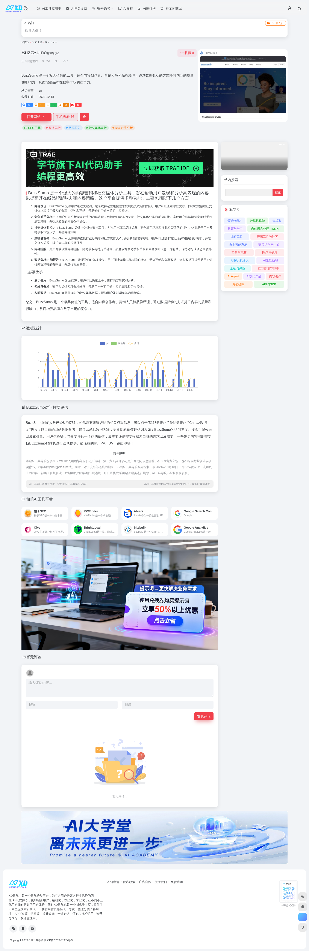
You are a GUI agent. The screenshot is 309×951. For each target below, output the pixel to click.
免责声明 (177, 882)
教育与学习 (235, 228)
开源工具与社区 (267, 236)
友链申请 (113, 882)
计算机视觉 (257, 220)
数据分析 (40, 260)
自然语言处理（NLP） (266, 228)
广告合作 (145, 882)
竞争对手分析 (43, 217)
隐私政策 (129, 882)
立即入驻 (275, 23)
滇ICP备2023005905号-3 (58, 940)
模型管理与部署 (268, 268)
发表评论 (204, 716)
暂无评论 (34, 657)
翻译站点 (53, 53)
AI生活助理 (270, 260)
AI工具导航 (36, 940)
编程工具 (237, 236)
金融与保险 (237, 268)
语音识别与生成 (268, 244)
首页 (26, 42)
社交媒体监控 (43, 227)
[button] (280, 144)
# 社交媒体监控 (96, 128)
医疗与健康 (269, 252)
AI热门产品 (254, 276)
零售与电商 (239, 252)
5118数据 (156, 423)
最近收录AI (234, 220)
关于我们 (161, 882)
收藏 (187, 53)
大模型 (276, 220)
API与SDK (269, 284)
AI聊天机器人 (239, 260)
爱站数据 (176, 423)
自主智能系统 (238, 244)
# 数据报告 (73, 128)
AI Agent (233, 276)
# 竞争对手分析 (122, 128)
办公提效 (238, 284)
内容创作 (275, 276)
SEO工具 (37, 42)
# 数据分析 (53, 128)
